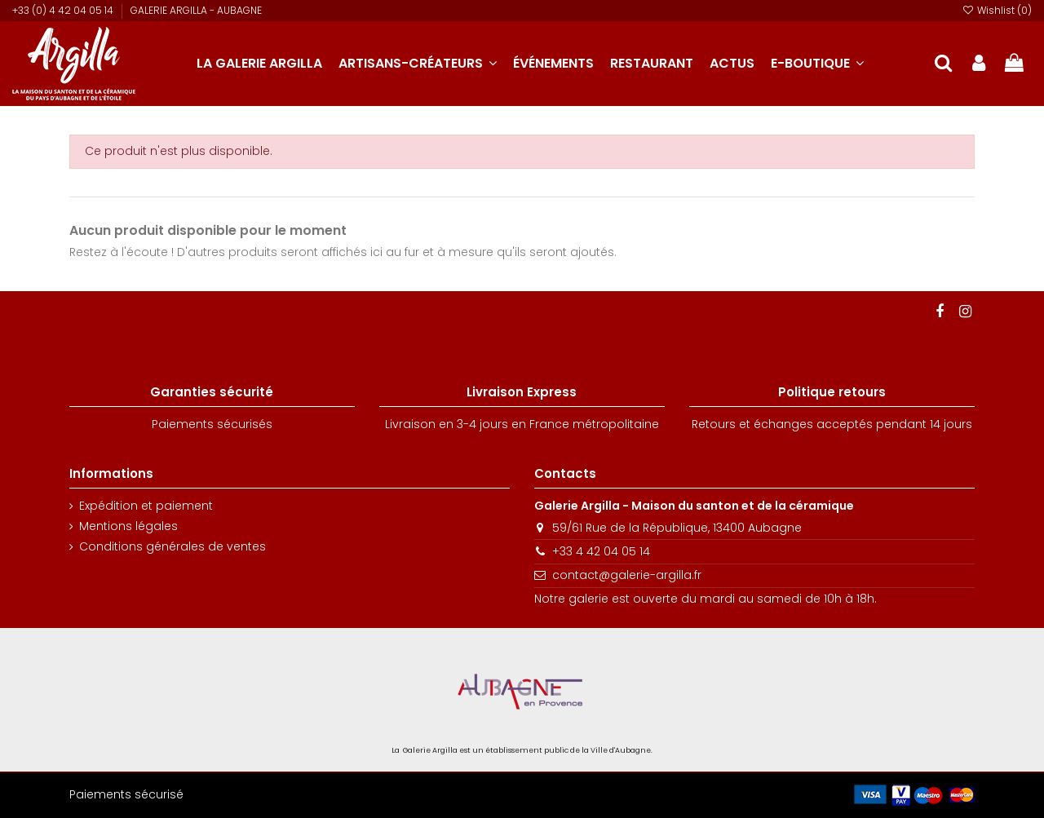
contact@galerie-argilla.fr (626, 575)
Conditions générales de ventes (172, 547)
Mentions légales (128, 526)
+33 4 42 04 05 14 (601, 551)
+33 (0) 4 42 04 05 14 (64, 10)
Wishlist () (997, 10)
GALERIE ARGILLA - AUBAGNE (196, 10)
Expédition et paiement (146, 506)
